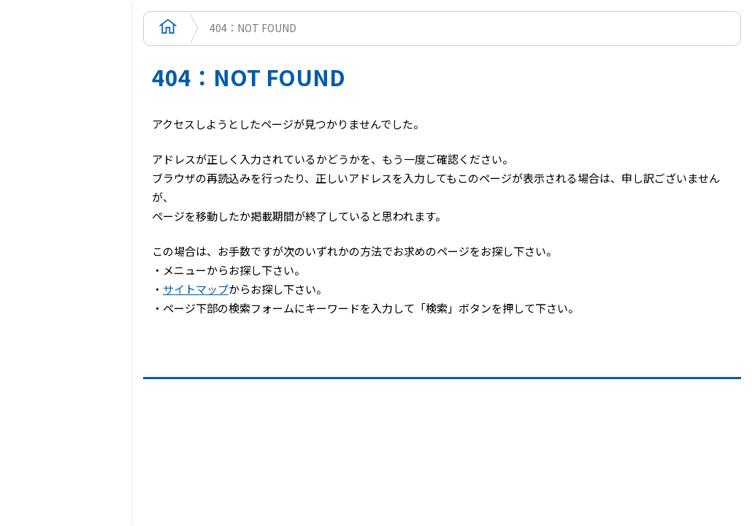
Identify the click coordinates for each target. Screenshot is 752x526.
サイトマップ (196, 289)
